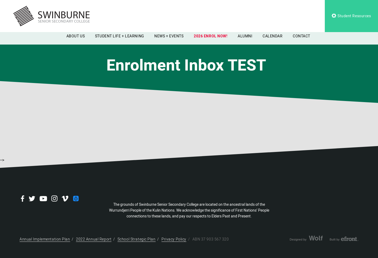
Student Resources (351, 16)
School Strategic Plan (137, 239)
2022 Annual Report (93, 239)
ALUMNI (245, 36)
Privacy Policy (173, 239)
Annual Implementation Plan (45, 239)
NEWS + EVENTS (168, 36)
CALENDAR (272, 36)
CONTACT (301, 36)
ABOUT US (75, 36)
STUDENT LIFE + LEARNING (119, 36)
